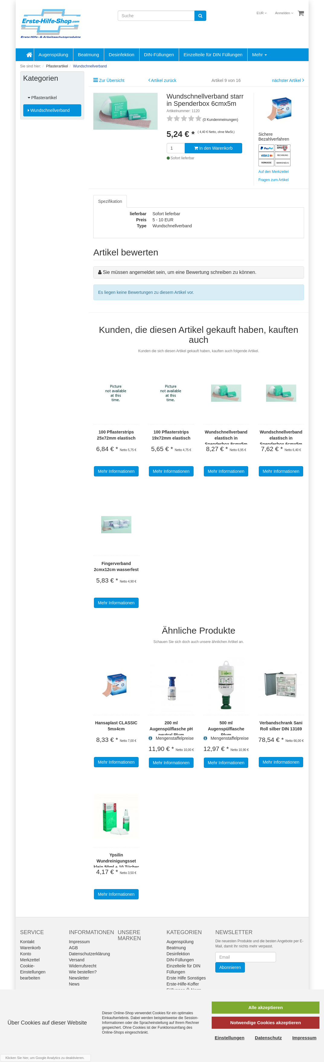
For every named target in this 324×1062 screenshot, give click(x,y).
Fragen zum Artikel (273, 180)
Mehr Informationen (116, 471)
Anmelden (284, 13)
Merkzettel (30, 959)
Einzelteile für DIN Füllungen (213, 54)
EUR (262, 13)
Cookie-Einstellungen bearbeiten (33, 971)
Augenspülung (53, 54)
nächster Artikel (287, 80)
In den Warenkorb (213, 148)
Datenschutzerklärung (89, 953)
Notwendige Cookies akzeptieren (265, 1022)
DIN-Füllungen (159, 54)
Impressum (79, 941)
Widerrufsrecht (82, 965)
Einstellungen (229, 1037)
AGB (73, 947)
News (74, 984)
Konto (25, 953)
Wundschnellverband (49, 110)
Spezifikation (110, 201)
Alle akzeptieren (265, 1007)
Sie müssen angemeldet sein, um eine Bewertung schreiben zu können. (179, 272)
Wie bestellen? (83, 971)
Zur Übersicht (111, 80)
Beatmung (88, 54)
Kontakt (27, 941)
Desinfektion (121, 54)
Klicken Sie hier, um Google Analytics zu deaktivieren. (45, 1058)
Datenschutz (268, 1037)
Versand (76, 959)
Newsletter (79, 978)
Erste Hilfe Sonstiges (186, 978)
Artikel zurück (163, 80)
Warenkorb (30, 947)
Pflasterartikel (42, 97)
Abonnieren (230, 967)
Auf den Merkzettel (273, 172)
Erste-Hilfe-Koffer (182, 984)
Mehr (259, 54)
